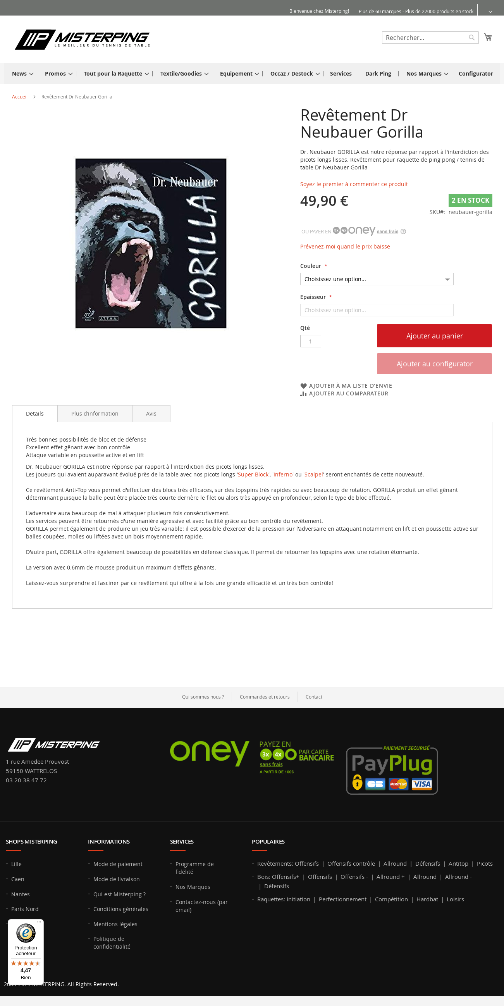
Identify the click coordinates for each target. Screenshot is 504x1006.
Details (35, 413)
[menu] (252, 73)
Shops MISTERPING (31, 841)
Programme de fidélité (194, 867)
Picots (485, 863)
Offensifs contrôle (351, 863)
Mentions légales (115, 924)
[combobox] (430, 37)
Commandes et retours (265, 697)
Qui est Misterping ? (119, 894)
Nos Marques (192, 886)
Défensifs (427, 863)
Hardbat (427, 899)
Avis (151, 413)
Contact (314, 697)
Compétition (391, 899)
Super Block (253, 474)
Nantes (20, 894)
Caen (17, 879)
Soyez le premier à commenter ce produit (354, 184)
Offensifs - (354, 876)
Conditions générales (120, 909)
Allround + (391, 876)
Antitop (458, 863)
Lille (16, 864)
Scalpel (313, 474)
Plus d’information (95, 413)
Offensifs (307, 863)
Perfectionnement (342, 899)
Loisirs (455, 899)
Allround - (458, 876)
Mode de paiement (118, 864)
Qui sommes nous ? (203, 697)
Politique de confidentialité (112, 942)
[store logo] (82, 38)
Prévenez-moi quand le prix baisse (345, 246)
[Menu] (39, 923)
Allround (395, 863)
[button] (485, 11)
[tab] (35, 413)
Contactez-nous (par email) (201, 905)
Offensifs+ (285, 876)
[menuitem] (20, 73)
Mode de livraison (116, 879)
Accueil (20, 96)
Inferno (283, 474)
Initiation (298, 899)
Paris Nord (25, 909)
